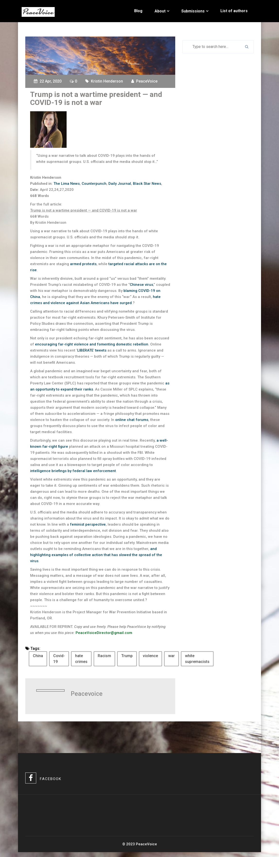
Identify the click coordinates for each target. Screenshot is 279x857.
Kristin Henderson (107, 81)
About (160, 11)
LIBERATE (85, 350)
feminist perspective (88, 524)
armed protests (83, 264)
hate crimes (81, 658)
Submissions (193, 11)
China (38, 655)
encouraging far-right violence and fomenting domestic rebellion (91, 344)
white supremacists (197, 658)
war (171, 655)
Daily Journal (119, 183)
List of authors (234, 11)
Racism (104, 655)
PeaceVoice (146, 81)
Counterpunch (94, 183)
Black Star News (147, 183)
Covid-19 (59, 658)
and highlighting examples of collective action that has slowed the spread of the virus (96, 555)
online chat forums (131, 420)
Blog (138, 11)
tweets (100, 350)
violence (150, 655)
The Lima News (66, 183)
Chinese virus (141, 284)
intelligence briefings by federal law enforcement (73, 471)
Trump (127, 655)
